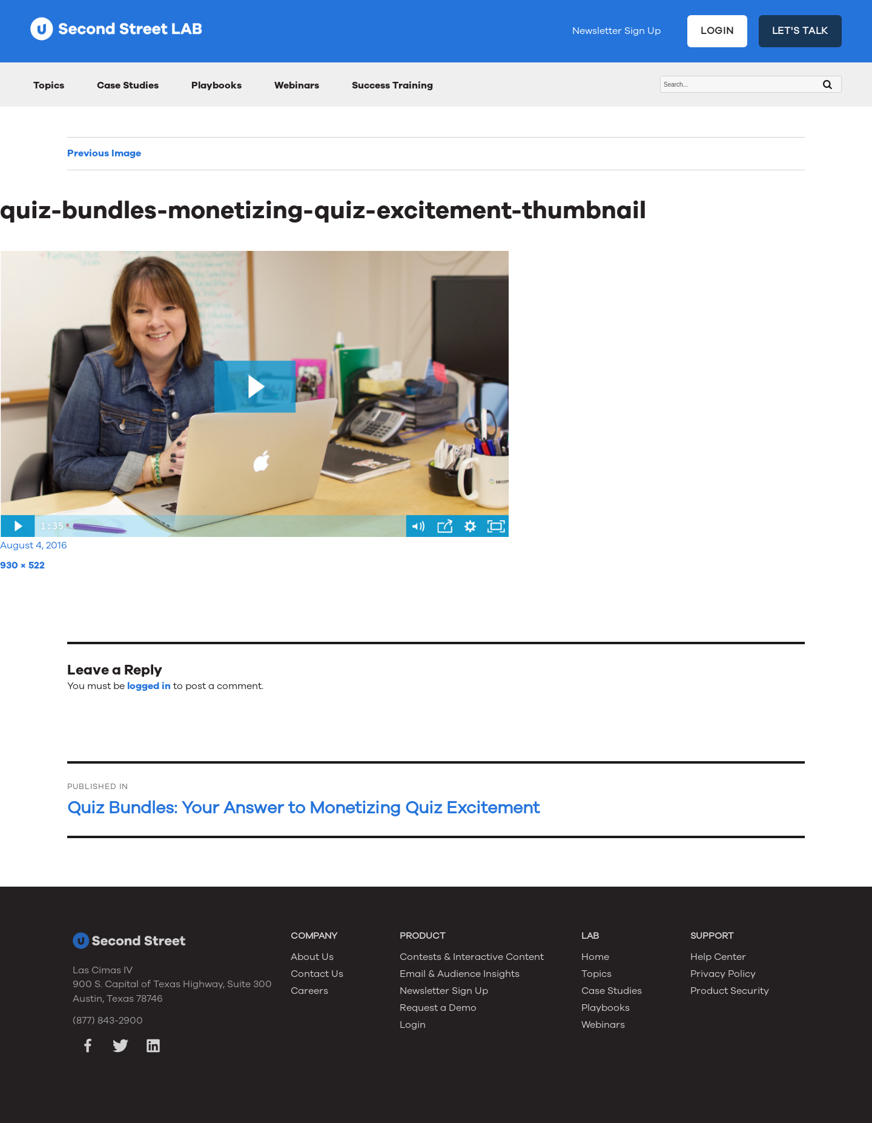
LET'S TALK (800, 31)
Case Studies (128, 85)
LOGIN (717, 31)
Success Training (392, 85)
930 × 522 (22, 565)
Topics (48, 85)
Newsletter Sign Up (616, 31)
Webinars (296, 85)
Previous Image (104, 153)
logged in (149, 686)
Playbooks (216, 85)
